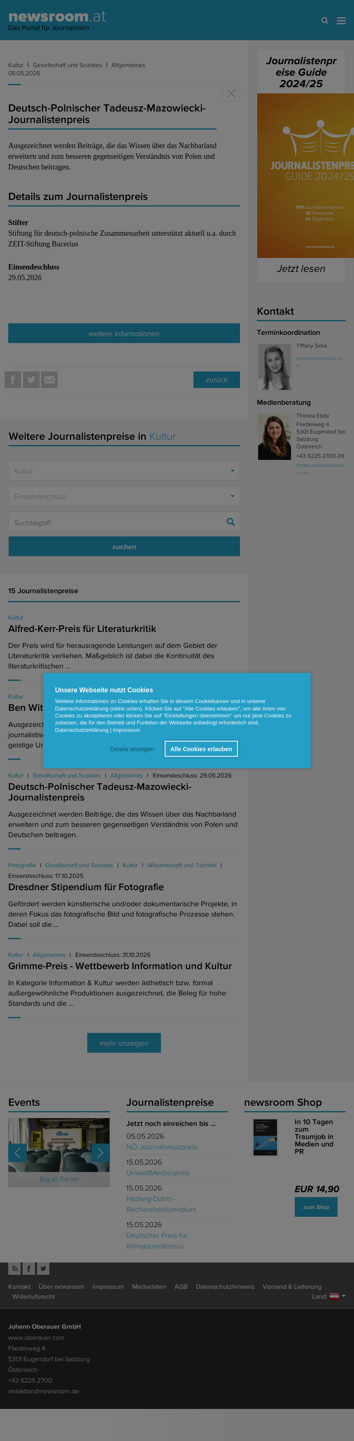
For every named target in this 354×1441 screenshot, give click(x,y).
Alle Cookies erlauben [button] (201, 748)
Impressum (126, 729)
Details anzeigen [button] (132, 748)
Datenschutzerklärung (82, 729)
